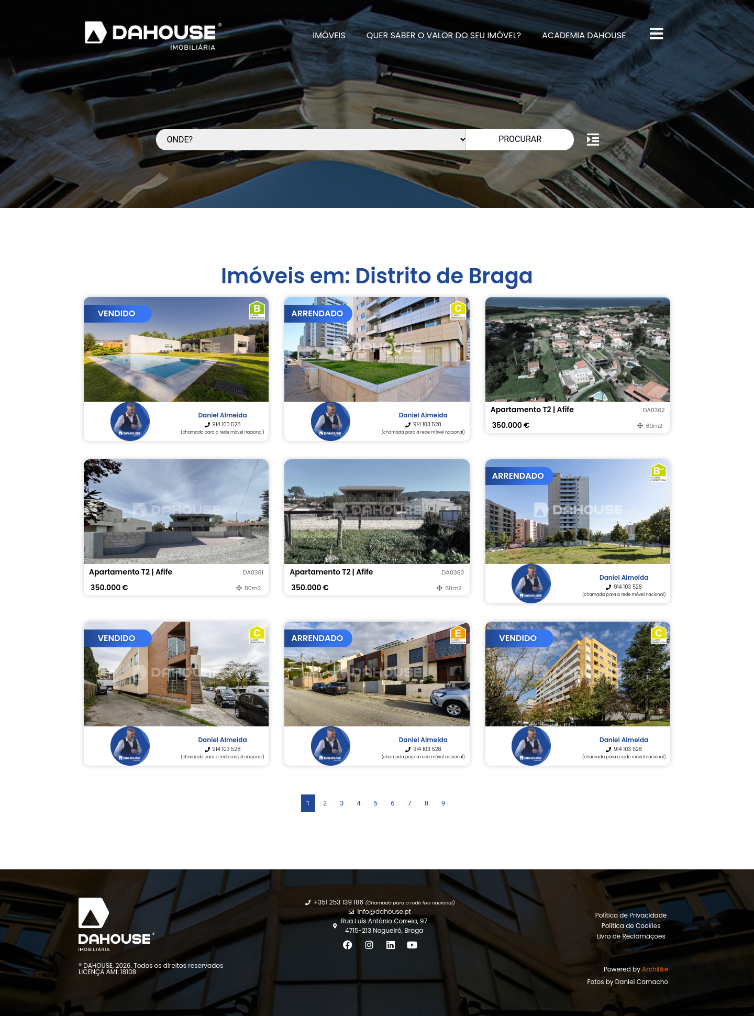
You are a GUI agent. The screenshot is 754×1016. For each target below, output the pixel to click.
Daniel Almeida (222, 415)
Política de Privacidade (631, 915)
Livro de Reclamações (630, 936)
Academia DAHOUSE (584, 35)
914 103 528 (227, 424)
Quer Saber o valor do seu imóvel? (444, 35)
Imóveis (329, 35)
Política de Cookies (631, 925)
